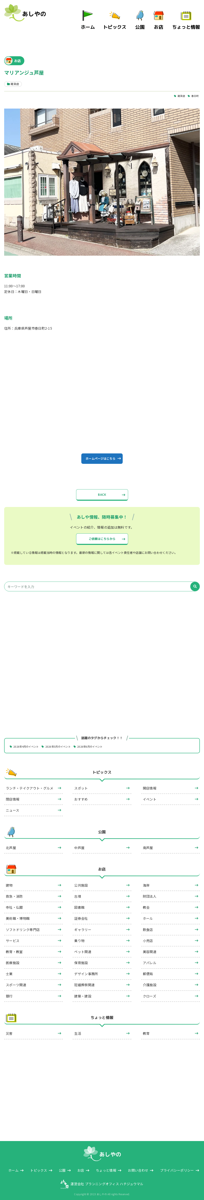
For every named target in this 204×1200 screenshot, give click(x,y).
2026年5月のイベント (65, 742)
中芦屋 (79, 843)
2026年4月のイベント (28, 742)
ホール (148, 914)
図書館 (79, 903)
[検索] (195, 582)
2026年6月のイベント (101, 742)
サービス (12, 936)
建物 (9, 881)
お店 (166, 20)
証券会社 (81, 914)
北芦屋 (11, 843)
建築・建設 (82, 992)
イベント (149, 795)
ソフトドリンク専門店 (23, 925)
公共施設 (81, 881)
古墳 (77, 892)
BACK (101, 487)
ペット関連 (82, 947)
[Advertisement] (102, 630)
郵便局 (148, 969)
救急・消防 (14, 892)
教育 (146, 1029)
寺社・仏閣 (14, 903)
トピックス (125, 20)
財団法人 (149, 892)
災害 (9, 1029)
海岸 (146, 881)
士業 (9, 969)
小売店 (148, 936)
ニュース (12, 806)
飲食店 (148, 925)
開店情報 (149, 784)
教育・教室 (14, 947)
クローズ (149, 992)
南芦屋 (148, 843)
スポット (81, 784)
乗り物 (79, 936)
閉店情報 (12, 795)
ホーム (103, 20)
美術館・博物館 (18, 914)
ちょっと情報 (189, 20)
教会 (146, 903)
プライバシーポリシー (177, 1166)
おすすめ (81, 795)
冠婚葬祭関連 (84, 981)
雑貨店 (180, 84)
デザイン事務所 (86, 969)
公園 (147, 20)
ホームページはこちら (100, 448)
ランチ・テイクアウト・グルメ (29, 784)
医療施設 (12, 958)
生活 (77, 1029)
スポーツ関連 (16, 981)
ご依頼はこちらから (102, 533)
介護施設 (149, 981)
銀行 (9, 992)
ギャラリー (82, 925)
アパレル (149, 958)
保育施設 (81, 958)
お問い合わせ (138, 1166)
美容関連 (149, 947)
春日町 (194, 84)
